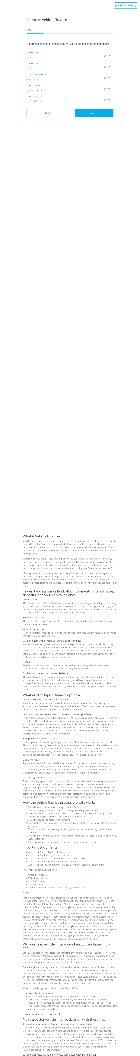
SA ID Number (35, 97)
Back (46, 113)
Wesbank (40, 897)
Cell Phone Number (37, 75)
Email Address (35, 86)
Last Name (34, 64)
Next (94, 113)
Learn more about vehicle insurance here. (43, 1014)
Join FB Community (125, 5)
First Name (34, 53)
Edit (107, 55)
